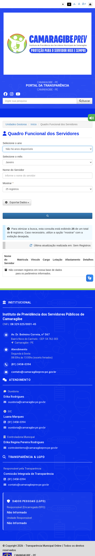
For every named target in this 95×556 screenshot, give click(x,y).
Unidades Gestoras (16, 124)
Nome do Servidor (13, 169)
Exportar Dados (17, 202)
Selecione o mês (12, 156)
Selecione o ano (12, 143)
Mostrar (8, 183)
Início (34, 124)
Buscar (84, 100)
